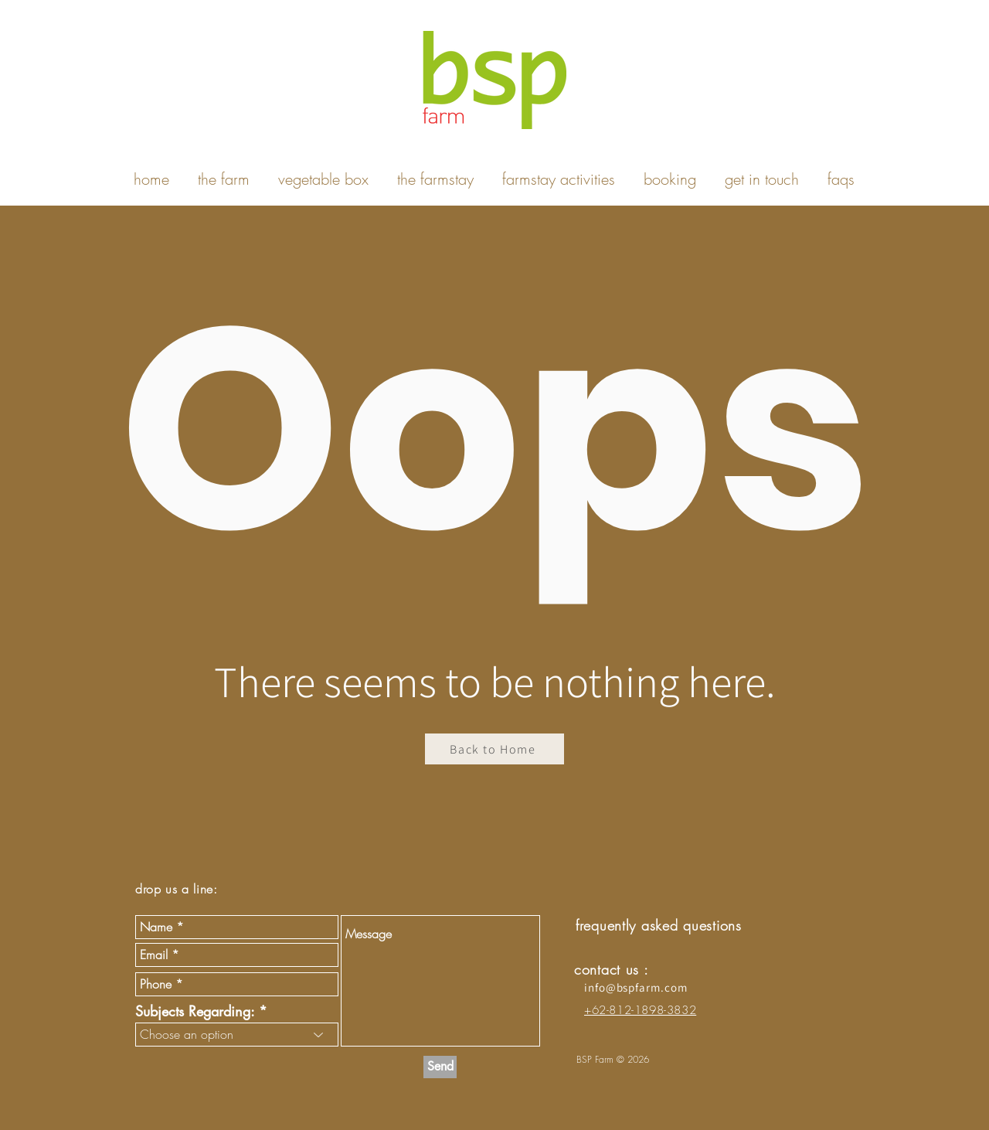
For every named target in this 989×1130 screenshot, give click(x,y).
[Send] (440, 1067)
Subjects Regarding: (194, 1011)
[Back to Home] (494, 748)
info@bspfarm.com (635, 987)
